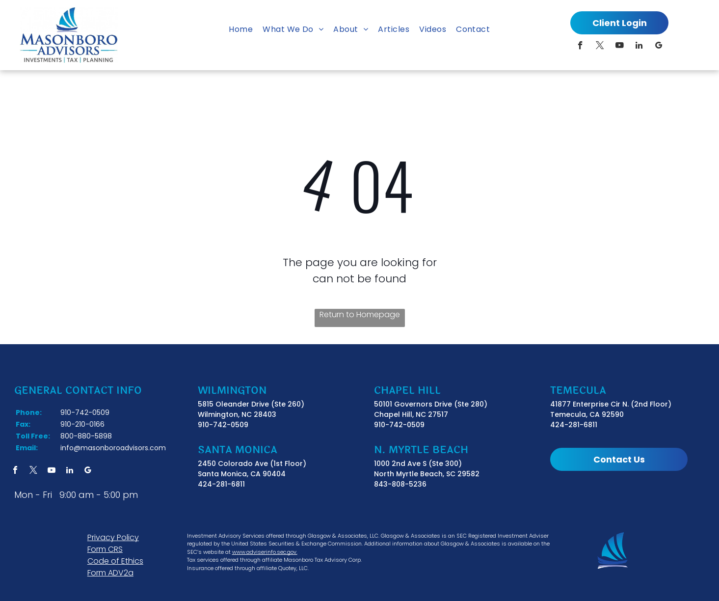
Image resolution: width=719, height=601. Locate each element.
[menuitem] (241, 29)
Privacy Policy (113, 537)
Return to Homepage (360, 314)
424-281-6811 (221, 484)
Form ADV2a (110, 572)
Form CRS (105, 549)
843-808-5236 (400, 484)
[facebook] (580, 46)
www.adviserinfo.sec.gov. (264, 552)
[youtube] (619, 46)
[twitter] (600, 46)
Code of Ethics (115, 561)
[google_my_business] (659, 46)
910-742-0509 (223, 425)
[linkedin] (639, 46)
